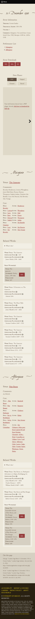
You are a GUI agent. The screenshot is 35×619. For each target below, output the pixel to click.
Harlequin (6, 413)
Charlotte (6, 225)
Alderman (19, 442)
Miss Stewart (21, 420)
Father (14, 451)
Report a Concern (21, 588)
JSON (5, 64)
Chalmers (20, 410)
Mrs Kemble (21, 222)
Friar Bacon (13, 387)
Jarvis (9, 213)
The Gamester (14, 183)
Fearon (19, 215)
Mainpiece (9, 47)
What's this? (9, 246)
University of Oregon (11, 596)
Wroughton (21, 210)
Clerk (13, 444)
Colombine (6, 427)
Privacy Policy (16, 590)
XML (12, 64)
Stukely (9, 220)
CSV (18, 64)
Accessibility (6, 588)
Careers (4, 590)
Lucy (9, 227)
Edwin (19, 415)
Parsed (22, 83)
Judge (23, 444)
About (25, 590)
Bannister (20, 406)
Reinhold (20, 401)
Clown (21, 449)
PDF (12, 79)
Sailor (13, 446)
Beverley (5, 208)
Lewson (9, 210)
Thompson (21, 218)
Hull (19, 213)
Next (29, 121)
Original (22, 79)
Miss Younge (21, 230)
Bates (9, 215)
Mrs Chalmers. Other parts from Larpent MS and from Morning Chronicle (18, 429)
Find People (6, 593)
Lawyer (18, 444)
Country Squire (20, 446)
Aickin (19, 220)
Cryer (19, 439)
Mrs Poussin (21, 227)
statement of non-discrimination (22, 613)
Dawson (9, 218)
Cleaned (12, 83)
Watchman (15, 449)
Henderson (21, 206)
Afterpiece (9, 50)
